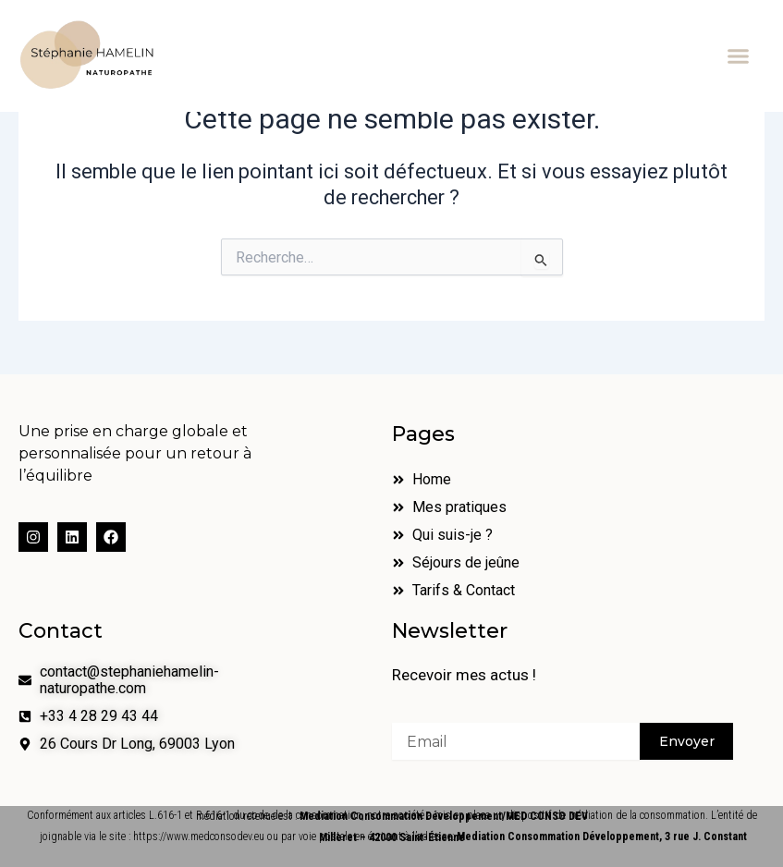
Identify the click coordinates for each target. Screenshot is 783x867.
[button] (738, 56)
